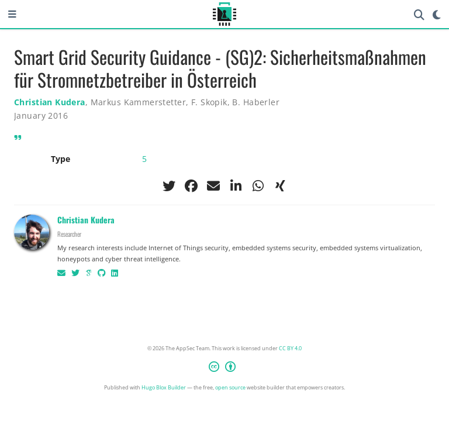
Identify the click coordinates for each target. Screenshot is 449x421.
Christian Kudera (49, 102)
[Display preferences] (437, 14)
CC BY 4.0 (290, 348)
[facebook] (191, 186)
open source (230, 387)
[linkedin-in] (235, 186)
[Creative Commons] (224, 368)
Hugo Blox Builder (163, 387)
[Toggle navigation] (12, 14)
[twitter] (169, 186)
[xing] (280, 186)
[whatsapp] (258, 186)
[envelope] (213, 186)
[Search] (419, 14)
